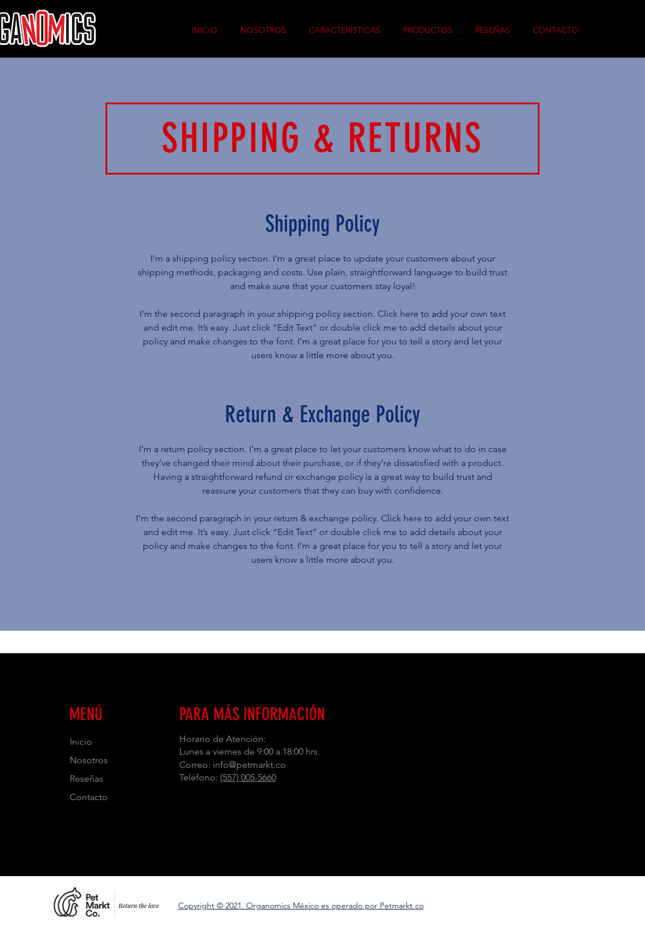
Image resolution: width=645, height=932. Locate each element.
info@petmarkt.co (249, 764)
